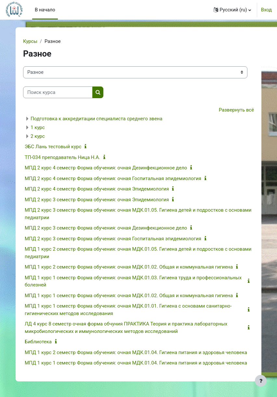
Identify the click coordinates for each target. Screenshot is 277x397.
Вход (266, 10)
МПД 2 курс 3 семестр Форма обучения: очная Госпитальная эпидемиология (113, 239)
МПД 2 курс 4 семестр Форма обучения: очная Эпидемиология (97, 189)
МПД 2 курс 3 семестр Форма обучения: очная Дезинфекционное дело (106, 228)
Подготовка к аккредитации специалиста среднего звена (96, 119)
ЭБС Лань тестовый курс (53, 147)
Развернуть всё (236, 110)
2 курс (38, 136)
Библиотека (38, 342)
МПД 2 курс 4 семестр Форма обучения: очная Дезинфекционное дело (106, 168)
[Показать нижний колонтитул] (261, 381)
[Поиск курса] (58, 92)
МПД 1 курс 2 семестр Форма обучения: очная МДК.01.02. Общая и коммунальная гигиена (129, 267)
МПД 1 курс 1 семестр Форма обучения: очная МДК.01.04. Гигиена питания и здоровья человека (136, 363)
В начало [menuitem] (45, 10)
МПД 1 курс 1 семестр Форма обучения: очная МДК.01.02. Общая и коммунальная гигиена (129, 295)
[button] (232, 10)
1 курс (38, 127)
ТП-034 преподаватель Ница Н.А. (62, 157)
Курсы (30, 41)
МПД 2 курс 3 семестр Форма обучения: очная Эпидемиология (97, 200)
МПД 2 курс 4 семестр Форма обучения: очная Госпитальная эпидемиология (113, 178)
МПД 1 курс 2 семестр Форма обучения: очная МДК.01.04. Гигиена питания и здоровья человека (136, 352)
